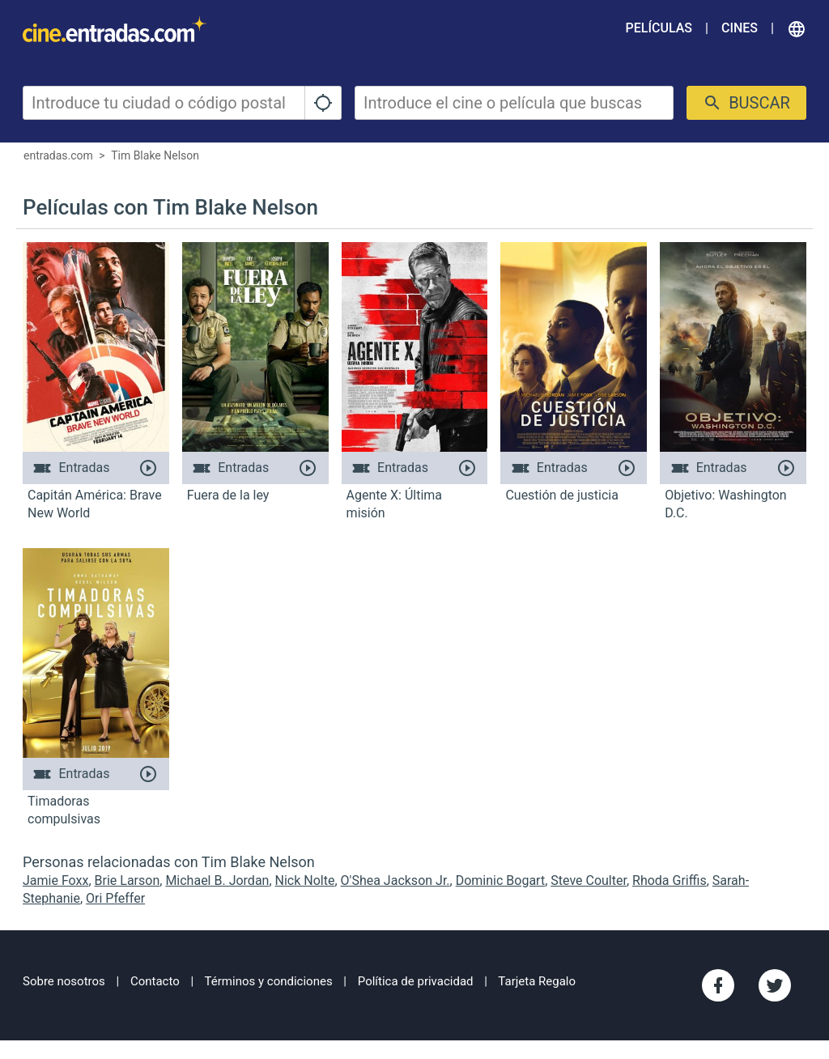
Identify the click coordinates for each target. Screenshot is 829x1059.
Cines (739, 28)
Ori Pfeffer (115, 898)
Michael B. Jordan (217, 880)
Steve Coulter (589, 880)
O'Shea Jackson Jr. (395, 880)
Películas (659, 28)
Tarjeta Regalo (537, 981)
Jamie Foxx (55, 880)
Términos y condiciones (269, 981)
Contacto (155, 981)
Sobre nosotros (64, 981)
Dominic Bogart (500, 880)
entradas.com (58, 155)
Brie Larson (127, 880)
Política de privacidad (416, 981)
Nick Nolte (305, 880)
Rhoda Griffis (669, 880)
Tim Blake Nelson (155, 155)
